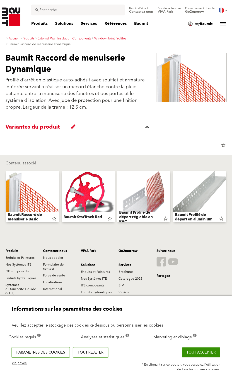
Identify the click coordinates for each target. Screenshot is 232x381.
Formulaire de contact (53, 266)
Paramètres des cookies (40, 352)
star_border (223, 145)
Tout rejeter (91, 352)
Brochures (125, 272)
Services (124, 265)
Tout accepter (201, 352)
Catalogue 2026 (130, 278)
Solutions (88, 265)
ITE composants (17, 271)
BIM (121, 285)
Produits (11, 251)
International (52, 289)
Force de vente (54, 275)
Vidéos (123, 292)
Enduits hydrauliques (20, 278)
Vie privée (19, 363)
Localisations (52, 282)
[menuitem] (141, 10)
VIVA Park (88, 251)
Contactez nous (55, 251)
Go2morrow (128, 251)
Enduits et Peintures (19, 258)
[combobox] (78, 10)
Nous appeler (53, 258)
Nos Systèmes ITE (18, 264)
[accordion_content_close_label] (79, 127)
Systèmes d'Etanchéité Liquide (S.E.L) (20, 289)
